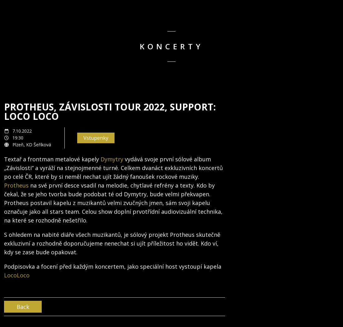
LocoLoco (17, 275)
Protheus (16, 185)
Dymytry (112, 159)
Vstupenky (95, 137)
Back (22, 306)
